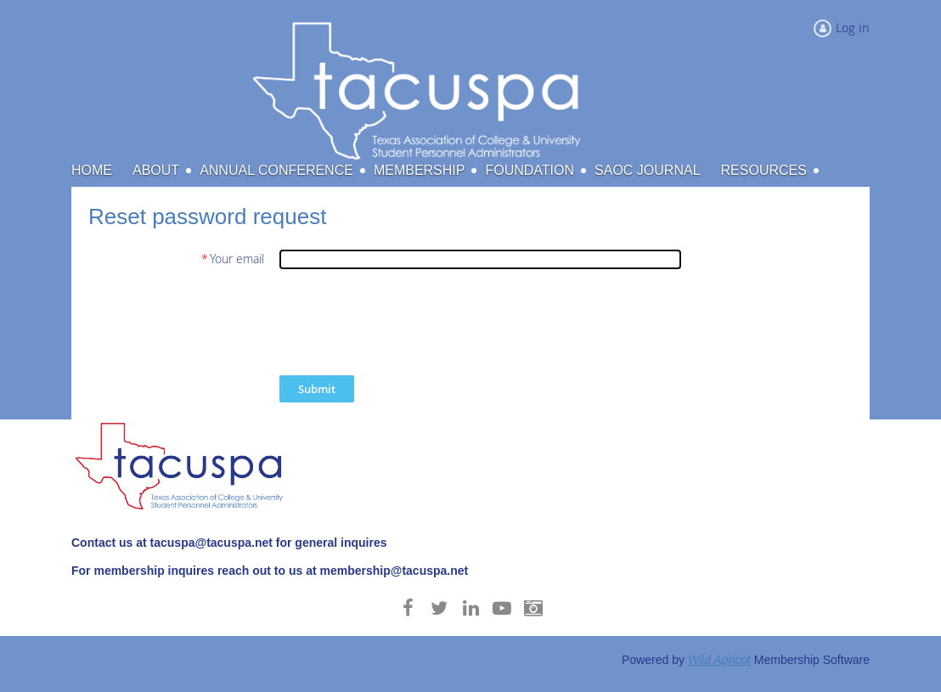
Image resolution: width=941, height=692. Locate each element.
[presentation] (408, 322)
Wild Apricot (719, 660)
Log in (853, 28)
